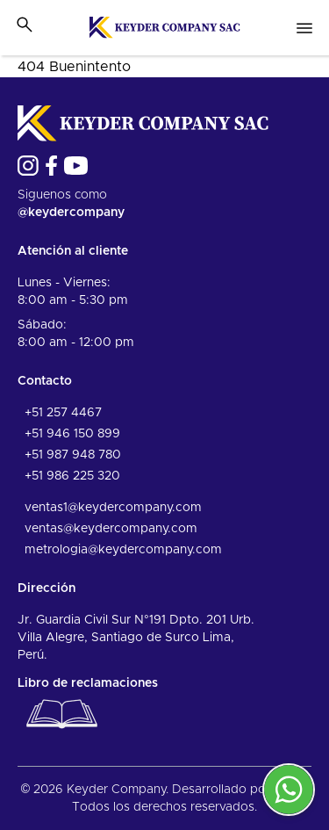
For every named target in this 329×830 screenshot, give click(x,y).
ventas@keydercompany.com (111, 529)
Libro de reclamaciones (88, 707)
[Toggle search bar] (24, 24)
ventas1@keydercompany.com (113, 508)
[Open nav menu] (304, 28)
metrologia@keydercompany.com (123, 550)
